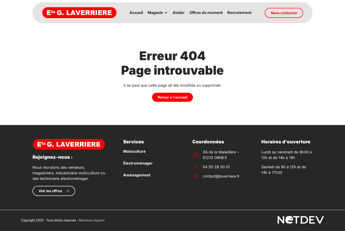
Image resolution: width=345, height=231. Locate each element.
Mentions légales (92, 220)
